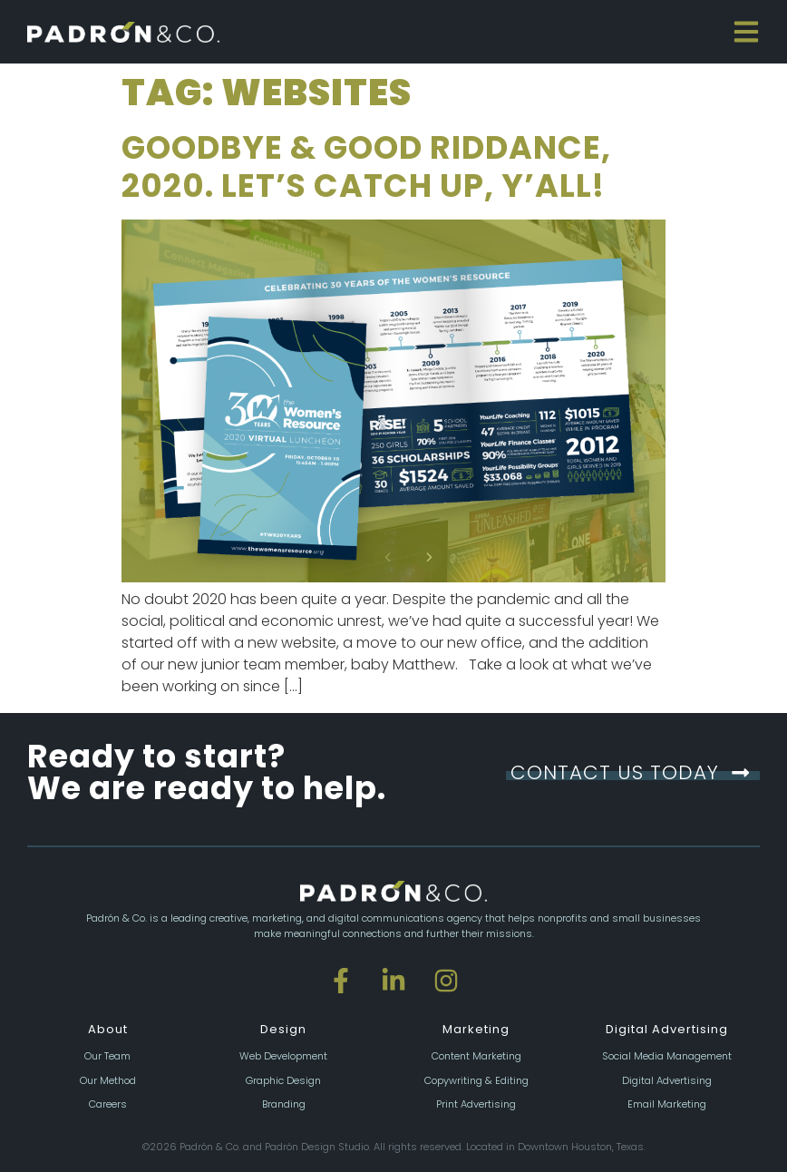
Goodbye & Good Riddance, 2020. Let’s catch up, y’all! (366, 166)
